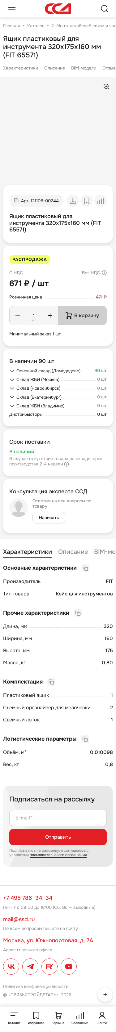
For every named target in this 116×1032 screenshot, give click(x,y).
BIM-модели (83, 68)
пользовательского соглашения (58, 854)
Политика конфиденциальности (35, 986)
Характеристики (20, 68)
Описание (54, 68)
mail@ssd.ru (19, 919)
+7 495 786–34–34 (27, 898)
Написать (49, 517)
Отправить (58, 837)
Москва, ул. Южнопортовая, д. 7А (48, 940)
